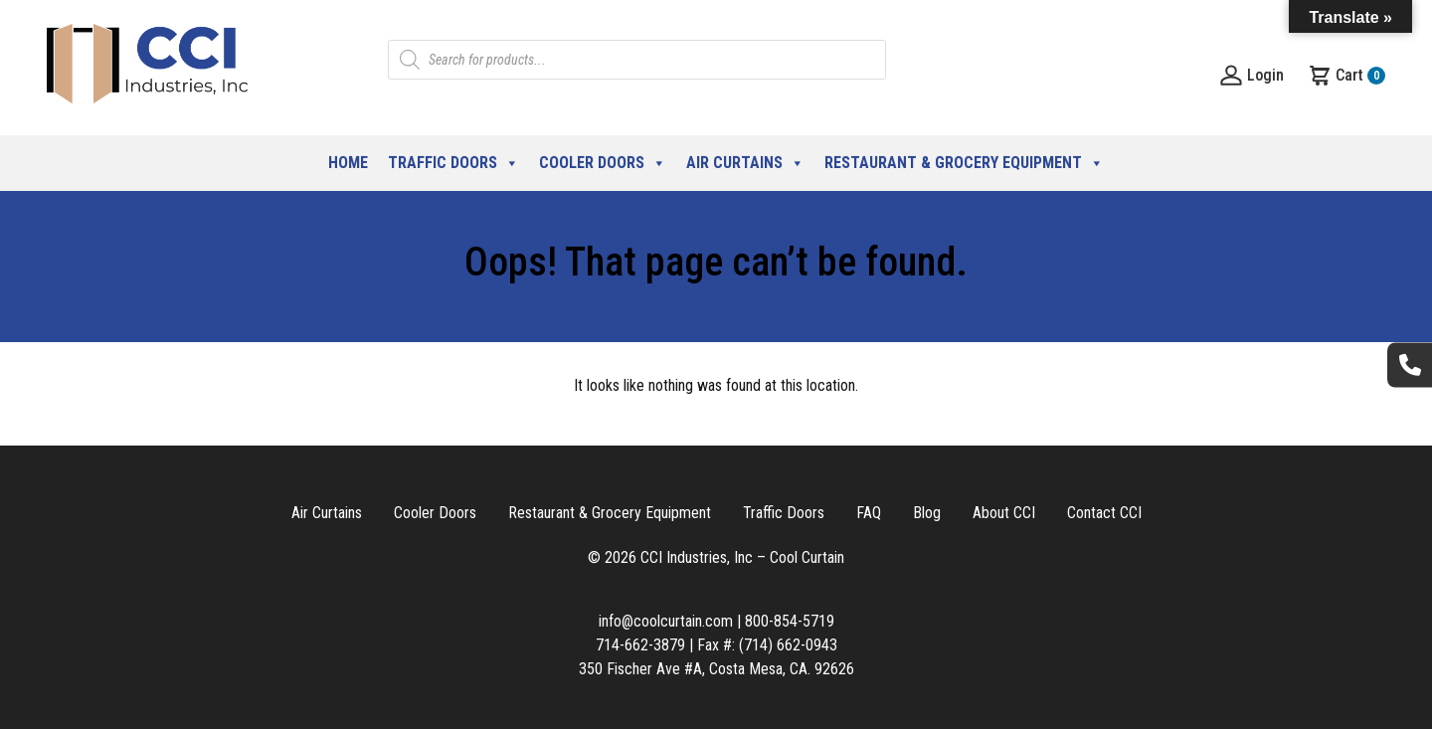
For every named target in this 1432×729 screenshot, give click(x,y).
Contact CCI (1104, 512)
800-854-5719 (789, 621)
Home (348, 162)
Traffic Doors (453, 163)
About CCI (1004, 512)
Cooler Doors (602, 163)
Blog (927, 512)
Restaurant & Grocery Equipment (964, 163)
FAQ (868, 512)
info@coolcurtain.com (666, 621)
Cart (1346, 76)
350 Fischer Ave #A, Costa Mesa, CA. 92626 (716, 668)
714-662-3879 (640, 645)
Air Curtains (745, 163)
